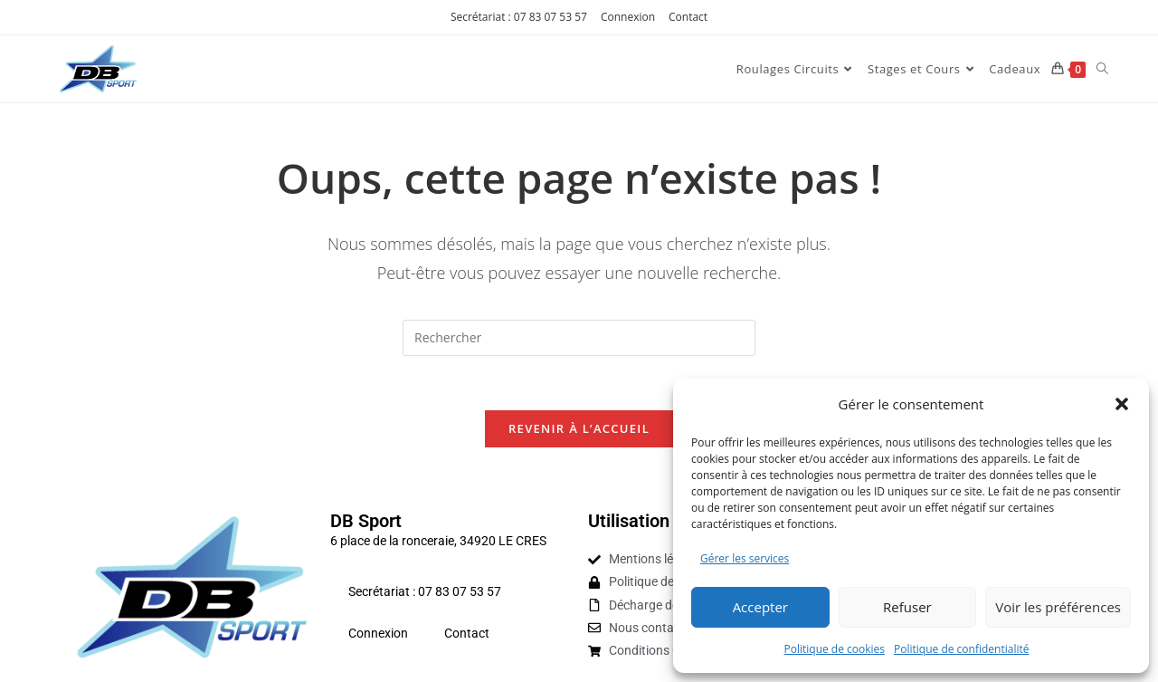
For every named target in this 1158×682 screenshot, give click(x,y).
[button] (1122, 404)
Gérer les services (744, 558)
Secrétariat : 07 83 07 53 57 (519, 16)
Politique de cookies (835, 649)
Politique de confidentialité (961, 649)
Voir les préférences (1058, 607)
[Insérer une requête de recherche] (579, 338)
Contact (688, 16)
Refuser (907, 607)
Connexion (628, 16)
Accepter (760, 607)
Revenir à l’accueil (579, 429)
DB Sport (366, 522)
